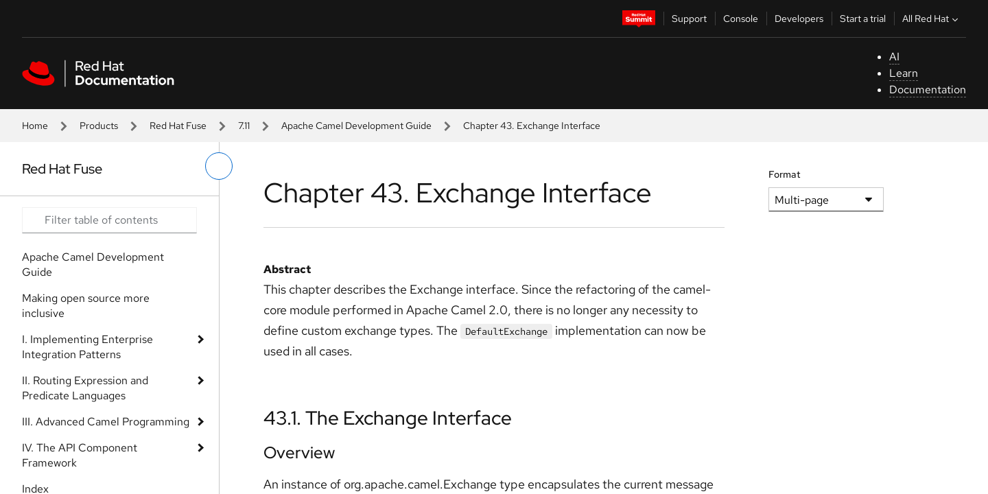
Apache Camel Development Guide (356, 125)
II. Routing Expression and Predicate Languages (85, 388)
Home (35, 125)
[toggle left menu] (219, 166)
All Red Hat (931, 18)
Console (740, 18)
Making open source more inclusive (86, 305)
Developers (799, 18)
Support (689, 18)
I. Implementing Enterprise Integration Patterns (87, 347)
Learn (903, 73)
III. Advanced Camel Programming (105, 421)
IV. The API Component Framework (79, 455)
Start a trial (863, 18)
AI (894, 56)
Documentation (927, 89)
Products (99, 125)
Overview (299, 452)
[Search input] (109, 220)
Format (784, 174)
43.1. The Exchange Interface (387, 418)
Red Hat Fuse (178, 125)
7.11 (244, 125)
